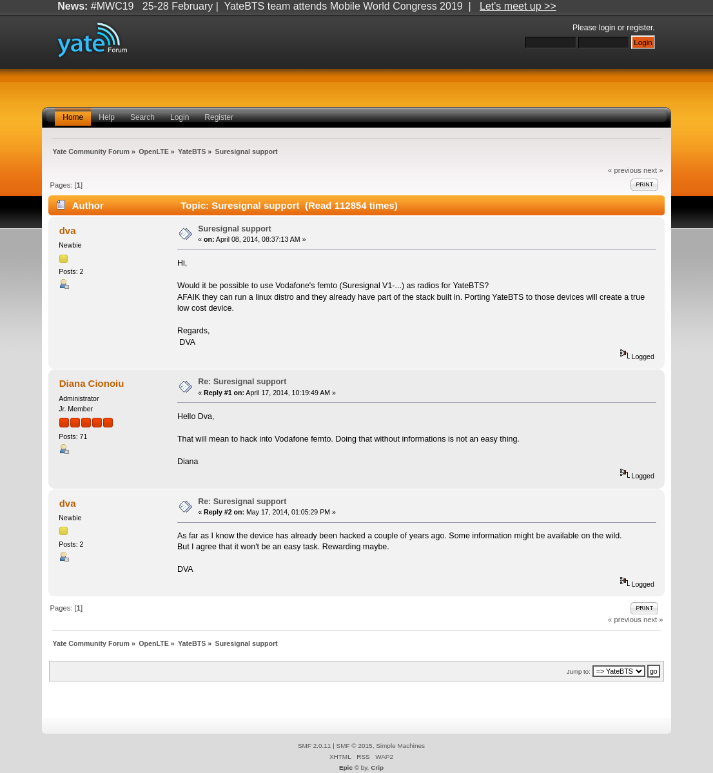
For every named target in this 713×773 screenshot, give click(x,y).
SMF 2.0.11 (314, 745)
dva (67, 230)
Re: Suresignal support (242, 381)
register (639, 27)
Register (218, 117)
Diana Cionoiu (91, 383)
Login (179, 117)
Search (142, 117)
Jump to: (579, 671)
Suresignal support (234, 228)
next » (653, 170)
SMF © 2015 (355, 745)
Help (107, 117)
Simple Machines (400, 745)
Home (73, 117)
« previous (624, 170)
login (607, 27)
